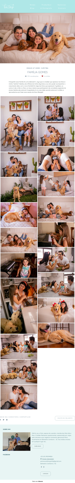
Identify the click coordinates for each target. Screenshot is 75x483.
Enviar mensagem (48, 459)
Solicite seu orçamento (65, 418)
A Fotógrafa (46, 8)
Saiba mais (37, 446)
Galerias (62, 5)
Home (33, 5)
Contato (62, 8)
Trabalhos (47, 5)
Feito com (37, 481)
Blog (32, 8)
